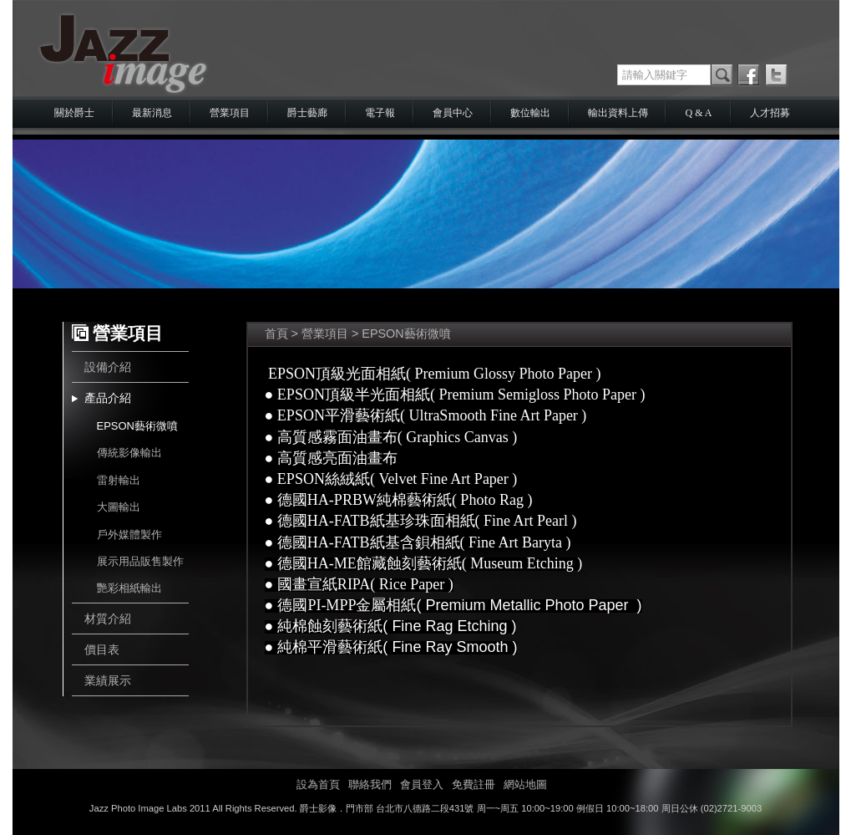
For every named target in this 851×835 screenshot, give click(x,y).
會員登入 (421, 784)
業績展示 (107, 680)
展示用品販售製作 (140, 561)
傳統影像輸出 (129, 452)
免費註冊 (473, 784)
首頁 (276, 333)
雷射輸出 (118, 480)
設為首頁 (318, 784)
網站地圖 (525, 784)
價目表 (101, 649)
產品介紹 (107, 398)
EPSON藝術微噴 (137, 426)
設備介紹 (107, 367)
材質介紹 (107, 618)
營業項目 (324, 333)
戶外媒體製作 (129, 534)
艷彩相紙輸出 (129, 588)
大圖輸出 (118, 507)
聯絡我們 (370, 784)
